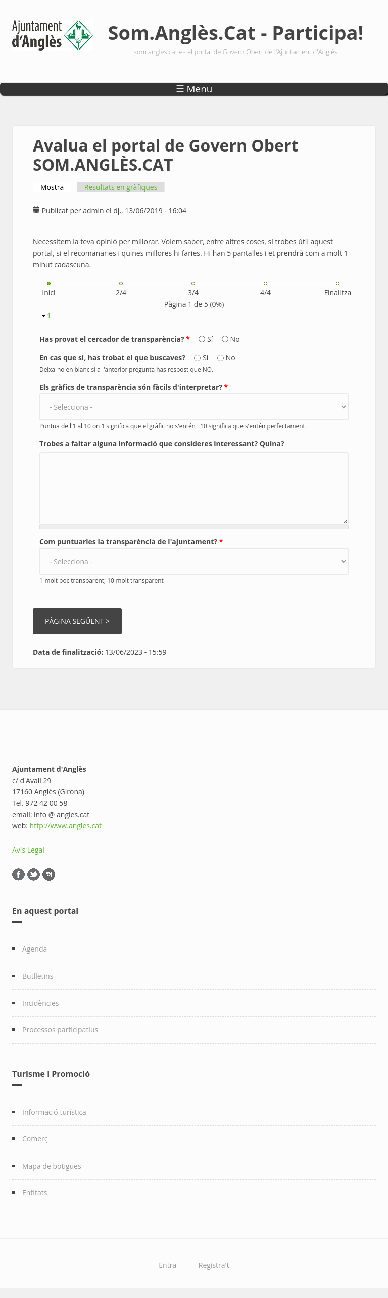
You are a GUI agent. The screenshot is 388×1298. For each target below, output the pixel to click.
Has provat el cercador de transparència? (114, 339)
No (235, 339)
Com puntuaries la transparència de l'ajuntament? (131, 541)
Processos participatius (60, 1029)
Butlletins (37, 976)
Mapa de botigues (51, 1166)
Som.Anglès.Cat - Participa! (236, 32)
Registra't (214, 1265)
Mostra (55, 187)
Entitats (34, 1192)
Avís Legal (28, 850)
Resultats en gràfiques (120, 187)
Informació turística (54, 1112)
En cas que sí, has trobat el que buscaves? (113, 357)
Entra (167, 1265)
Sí (211, 339)
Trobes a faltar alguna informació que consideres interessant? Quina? (161, 443)
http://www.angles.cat (66, 825)
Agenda (34, 949)
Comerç (35, 1138)
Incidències (40, 1003)
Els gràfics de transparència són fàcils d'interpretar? (133, 387)
